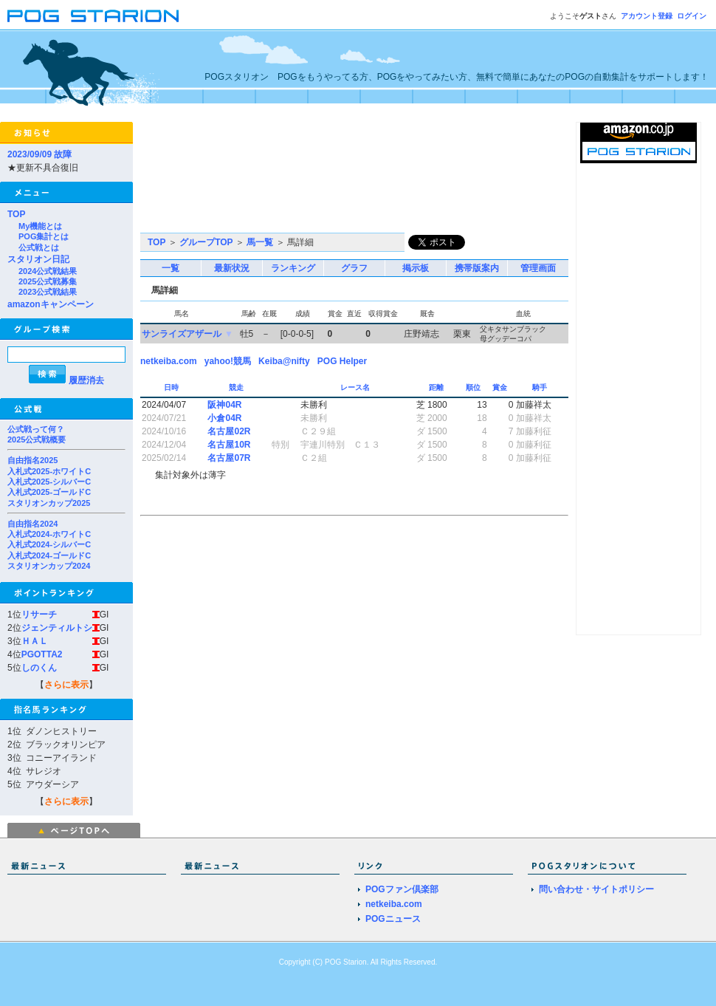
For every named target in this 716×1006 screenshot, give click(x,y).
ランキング (293, 268)
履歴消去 (86, 380)
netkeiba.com (168, 361)
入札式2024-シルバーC (49, 544)
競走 (237, 387)
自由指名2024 (32, 523)
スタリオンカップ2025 (48, 503)
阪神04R (224, 405)
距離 (437, 387)
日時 (172, 387)
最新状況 (231, 268)
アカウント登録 (646, 16)
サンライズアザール (181, 334)
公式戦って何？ (35, 429)
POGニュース (393, 919)
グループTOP (206, 242)
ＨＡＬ (34, 641)
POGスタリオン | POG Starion (93, 16)
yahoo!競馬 (227, 361)
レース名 (356, 387)
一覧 (170, 268)
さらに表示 (66, 685)
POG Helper (342, 361)
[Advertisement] (208, 177)
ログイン (691, 16)
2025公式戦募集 (47, 281)
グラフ (354, 268)
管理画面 (538, 268)
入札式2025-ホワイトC (49, 471)
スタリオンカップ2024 (48, 565)
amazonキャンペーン (50, 304)
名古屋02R (228, 431)
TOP (16, 214)
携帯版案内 (477, 268)
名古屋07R (228, 458)
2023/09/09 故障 (39, 154)
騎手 (540, 387)
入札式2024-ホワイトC (49, 534)
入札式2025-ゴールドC (49, 491)
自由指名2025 (32, 460)
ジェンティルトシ (56, 628)
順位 (474, 387)
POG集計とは (43, 236)
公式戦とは (38, 247)
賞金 (500, 387)
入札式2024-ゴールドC (49, 555)
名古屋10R (228, 444)
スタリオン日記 (38, 259)
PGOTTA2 (42, 654)
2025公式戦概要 (36, 439)
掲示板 (415, 268)
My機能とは (40, 226)
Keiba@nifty (284, 361)
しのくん (39, 668)
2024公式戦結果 (47, 271)
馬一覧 (260, 242)
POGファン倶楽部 (401, 889)
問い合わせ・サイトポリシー (596, 889)
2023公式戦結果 (47, 291)
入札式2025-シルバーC (49, 481)
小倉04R (224, 418)
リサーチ (39, 614)
